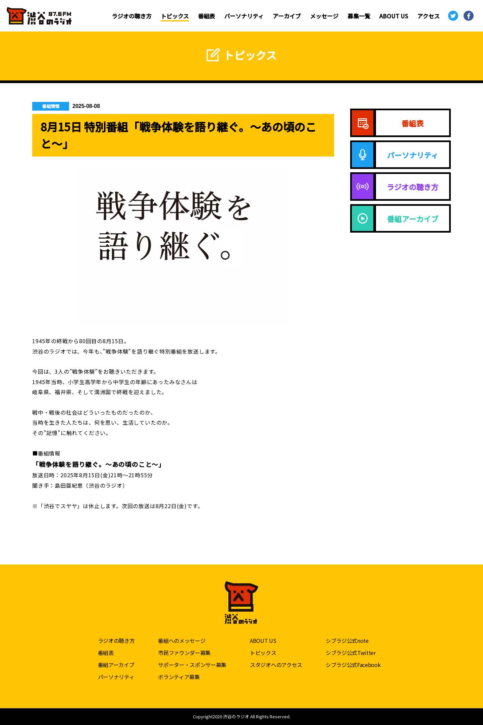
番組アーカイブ (116, 665)
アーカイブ (287, 16)
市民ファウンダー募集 (184, 653)
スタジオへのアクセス (276, 665)
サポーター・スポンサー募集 (192, 665)
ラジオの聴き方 (132, 16)
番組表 (206, 16)
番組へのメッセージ (181, 641)
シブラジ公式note (347, 641)
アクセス (428, 16)
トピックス (175, 16)
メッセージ (324, 16)
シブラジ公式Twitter (351, 653)
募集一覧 (358, 16)
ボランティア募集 (179, 677)
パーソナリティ (244, 16)
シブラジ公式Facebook (353, 665)
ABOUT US (393, 16)
